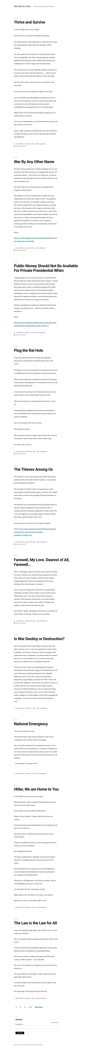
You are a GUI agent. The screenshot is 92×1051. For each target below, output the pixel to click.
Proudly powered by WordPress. (34, 1044)
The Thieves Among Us (33, 469)
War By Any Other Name (34, 161)
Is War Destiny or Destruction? (39, 639)
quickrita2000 (19, 144)
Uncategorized (41, 144)
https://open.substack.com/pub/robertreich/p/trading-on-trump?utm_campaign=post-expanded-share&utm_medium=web (35, 532)
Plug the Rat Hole (28, 350)
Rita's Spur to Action (22, 6)
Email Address (20, 1024)
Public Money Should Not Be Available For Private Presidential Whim (46, 268)
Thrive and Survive (29, 22)
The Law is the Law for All (35, 923)
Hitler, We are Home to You (36, 789)
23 (30, 1007)
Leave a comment (21, 146)
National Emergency (31, 724)
